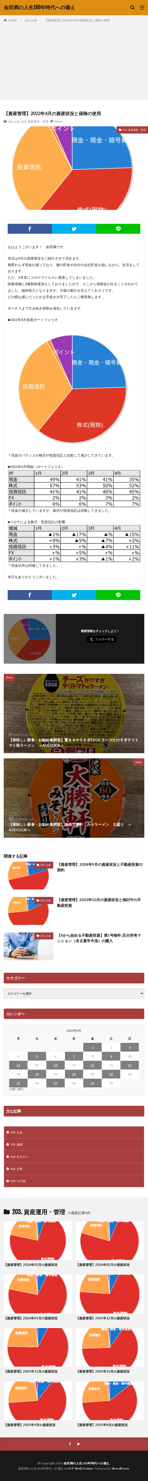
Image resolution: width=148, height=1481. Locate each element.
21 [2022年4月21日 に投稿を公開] (74, 1074)
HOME (12, 20)
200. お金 (31, 20)
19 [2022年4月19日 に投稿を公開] (37, 1074)
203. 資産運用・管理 (34, 121)
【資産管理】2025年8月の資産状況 (102, 1425)
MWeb (58, 121)
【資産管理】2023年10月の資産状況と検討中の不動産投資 (99, 902)
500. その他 (18, 1181)
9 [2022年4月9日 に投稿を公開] (111, 1056)
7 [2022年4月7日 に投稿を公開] (74, 1056)
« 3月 (12, 1089)
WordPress (120, 1468)
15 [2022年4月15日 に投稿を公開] (92, 1065)
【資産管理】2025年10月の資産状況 (103, 1371)
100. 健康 (16, 1144)
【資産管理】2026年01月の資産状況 (31, 1318)
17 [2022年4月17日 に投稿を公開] (129, 1065)
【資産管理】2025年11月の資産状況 (31, 1371)
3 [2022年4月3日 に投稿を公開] (130, 1047)
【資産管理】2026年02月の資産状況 (103, 1265)
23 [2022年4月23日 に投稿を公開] (111, 1074)
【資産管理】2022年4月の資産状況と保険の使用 (77, 20)
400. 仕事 (16, 1169)
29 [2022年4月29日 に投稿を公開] (92, 1083)
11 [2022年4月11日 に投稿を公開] (18, 1065)
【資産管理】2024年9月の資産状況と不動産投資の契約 (100, 867)
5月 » (20, 1089)
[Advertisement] (74, 60)
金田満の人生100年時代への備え (39, 7)
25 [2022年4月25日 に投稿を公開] (18, 1083)
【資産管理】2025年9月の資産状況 (30, 1425)
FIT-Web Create (80, 1468)
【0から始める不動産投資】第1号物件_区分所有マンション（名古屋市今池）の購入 (99, 938)
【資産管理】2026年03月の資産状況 (31, 1265)
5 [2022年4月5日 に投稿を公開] (37, 1056)
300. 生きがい (19, 1156)
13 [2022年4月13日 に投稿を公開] (55, 1065)
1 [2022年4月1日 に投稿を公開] (92, 1047)
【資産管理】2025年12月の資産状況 (103, 1318)
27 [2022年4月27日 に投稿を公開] (55, 1083)
